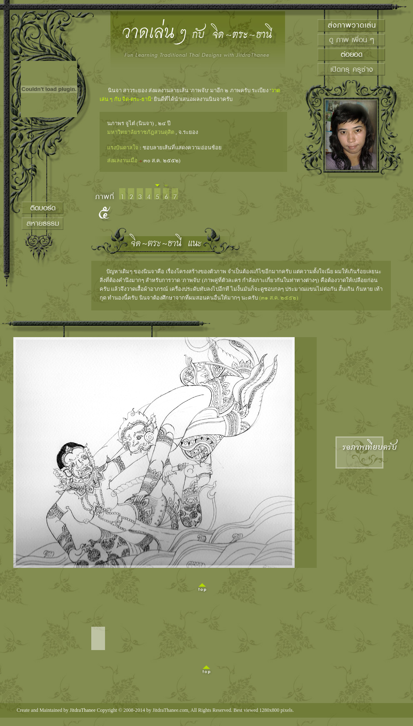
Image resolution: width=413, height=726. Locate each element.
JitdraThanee (82, 710)
